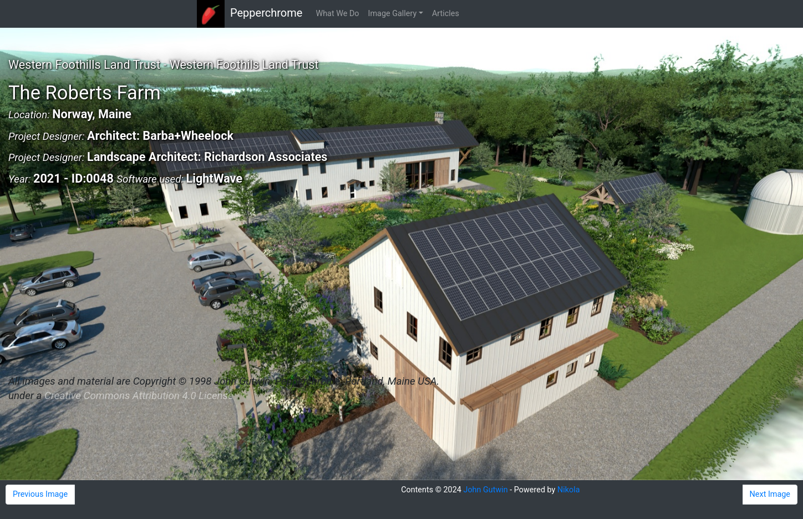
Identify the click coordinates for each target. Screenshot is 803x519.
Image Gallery (392, 13)
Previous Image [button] (40, 494)
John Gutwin (485, 490)
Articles (445, 13)
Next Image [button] (770, 494)
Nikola (568, 490)
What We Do (337, 13)
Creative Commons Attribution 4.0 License (138, 396)
